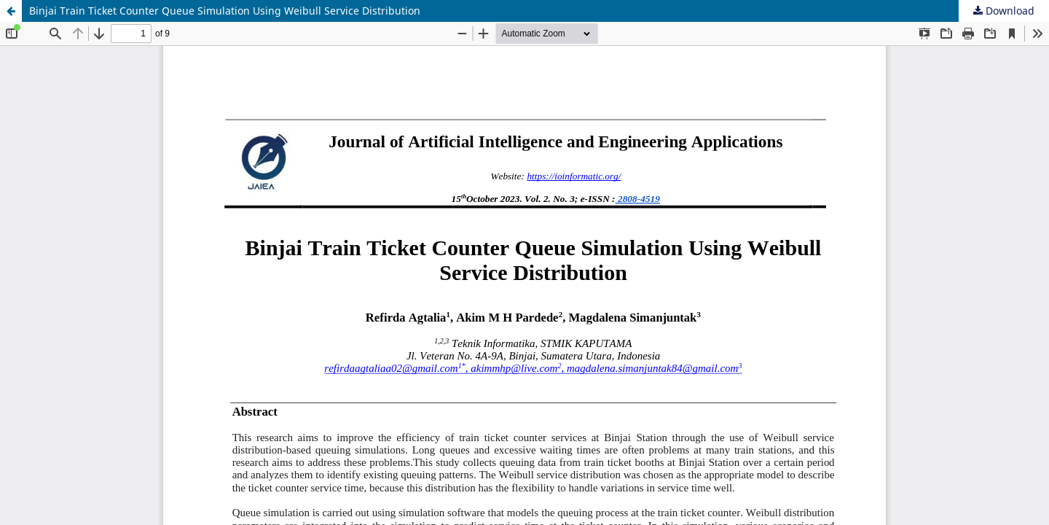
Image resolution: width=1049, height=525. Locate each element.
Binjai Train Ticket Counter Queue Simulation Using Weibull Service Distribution (224, 11)
